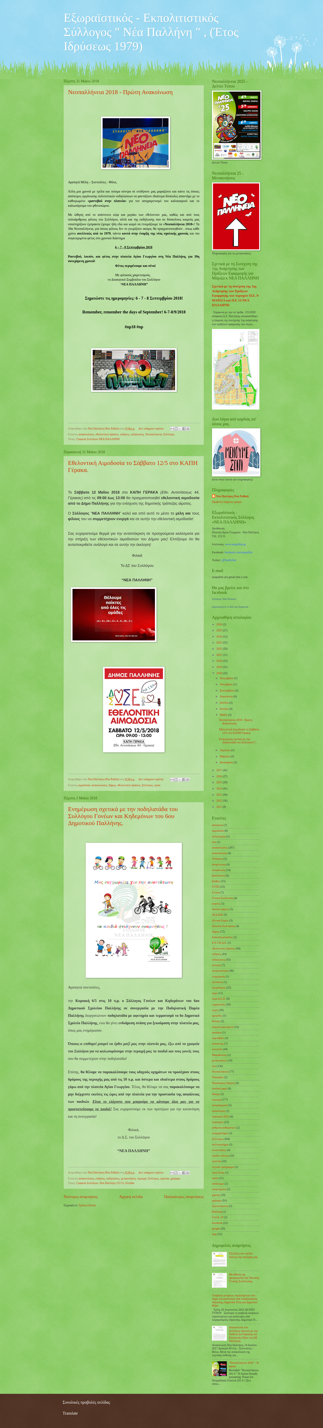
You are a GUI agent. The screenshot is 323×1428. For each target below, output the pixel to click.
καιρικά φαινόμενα (223, 1027)
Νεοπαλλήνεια (153, 434)
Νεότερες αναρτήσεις (81, 1196)
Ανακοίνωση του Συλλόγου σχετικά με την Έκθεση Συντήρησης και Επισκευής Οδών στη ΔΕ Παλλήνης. (243, 1334)
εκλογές (216, 965)
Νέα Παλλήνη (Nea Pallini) (232, 496)
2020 (219, 660)
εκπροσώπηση (220, 970)
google (216, 1228)
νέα (214, 1066)
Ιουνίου (224, 708)
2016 (219, 776)
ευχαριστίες (218, 1004)
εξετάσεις (217, 982)
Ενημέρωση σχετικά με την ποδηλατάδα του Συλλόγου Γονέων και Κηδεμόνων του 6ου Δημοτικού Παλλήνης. (123, 816)
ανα (214, 842)
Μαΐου (224, 714)
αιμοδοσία (84, 785)
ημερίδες (217, 1015)
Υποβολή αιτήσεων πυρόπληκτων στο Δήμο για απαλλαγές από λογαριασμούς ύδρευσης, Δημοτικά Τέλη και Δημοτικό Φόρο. (234, 1300)
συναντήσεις (219, 1150)
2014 (219, 788)
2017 (219, 770)
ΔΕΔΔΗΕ (217, 914)
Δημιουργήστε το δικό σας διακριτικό (230, 607)
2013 (219, 794)
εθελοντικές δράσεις (106, 434)
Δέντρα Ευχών (220, 920)
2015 (219, 782)
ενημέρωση (218, 976)
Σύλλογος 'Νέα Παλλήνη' (224, 599)
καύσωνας (218, 1043)
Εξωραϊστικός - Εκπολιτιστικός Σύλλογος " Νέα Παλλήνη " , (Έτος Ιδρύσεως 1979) (151, 32)
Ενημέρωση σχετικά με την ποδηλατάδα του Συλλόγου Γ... (238, 741)
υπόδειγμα (218, 1183)
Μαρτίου (225, 756)
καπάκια (216, 1032)
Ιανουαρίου (227, 762)
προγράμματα (220, 1105)
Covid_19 (217, 1217)
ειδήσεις (124, 434)
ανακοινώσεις (86, 434)
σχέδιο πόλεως (220, 1155)
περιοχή (141, 1178)
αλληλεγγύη (219, 836)
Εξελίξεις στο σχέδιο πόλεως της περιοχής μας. (243, 1255)
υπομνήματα (219, 1189)
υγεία (157, 785)
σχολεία (164, 1178)
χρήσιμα (175, 1178)
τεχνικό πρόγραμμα (223, 1167)
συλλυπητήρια (220, 1144)
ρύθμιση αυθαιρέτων (224, 1127)
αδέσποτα (217, 825)
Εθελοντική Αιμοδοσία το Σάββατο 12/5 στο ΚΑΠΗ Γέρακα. (239, 731)
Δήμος (112, 785)
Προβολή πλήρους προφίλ (227, 501)
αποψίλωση (218, 870)
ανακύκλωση (219, 853)
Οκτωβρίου (226, 684)
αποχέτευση (219, 864)
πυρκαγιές (218, 1122)
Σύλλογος (168, 434)
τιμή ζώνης (218, 1172)
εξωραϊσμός (219, 987)
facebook (217, 1223)
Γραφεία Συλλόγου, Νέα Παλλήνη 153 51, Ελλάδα (105, 1183)
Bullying (217, 1211)
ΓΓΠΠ (215, 886)
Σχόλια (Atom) (87, 1205)
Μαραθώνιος (219, 1055)
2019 (219, 667)
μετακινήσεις (128, 1178)
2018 (219, 673)
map (214, 1234)
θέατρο (216, 1021)
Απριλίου (225, 750)
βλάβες (216, 881)
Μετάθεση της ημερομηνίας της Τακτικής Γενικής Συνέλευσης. (244, 1278)
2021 (219, 654)
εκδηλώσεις (137, 434)
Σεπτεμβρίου (227, 690)
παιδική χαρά (219, 1088)
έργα (214, 993)
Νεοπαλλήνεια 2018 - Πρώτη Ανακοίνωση (120, 92)
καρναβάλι (218, 1038)
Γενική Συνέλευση (222, 898)
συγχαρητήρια (220, 1133)
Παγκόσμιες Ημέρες (223, 1083)
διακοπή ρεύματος (222, 937)
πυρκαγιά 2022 (220, 1116)
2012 (219, 800)
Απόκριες (217, 858)
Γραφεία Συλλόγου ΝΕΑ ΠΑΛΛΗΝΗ (98, 439)
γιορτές (216, 903)
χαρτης (216, 1195)
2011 (219, 806)
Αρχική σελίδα (131, 1196)
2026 (219, 624)
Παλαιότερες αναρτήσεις (184, 1196)
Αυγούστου (227, 696)
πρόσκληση (218, 1111)
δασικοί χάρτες (220, 909)
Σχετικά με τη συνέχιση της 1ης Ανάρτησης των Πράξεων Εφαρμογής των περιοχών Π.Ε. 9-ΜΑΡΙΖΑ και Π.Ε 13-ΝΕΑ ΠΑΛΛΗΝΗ (235, 296)
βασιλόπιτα (218, 875)
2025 (219, 630)
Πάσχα (216, 1094)
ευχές (215, 1010)
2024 (219, 636)
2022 (219, 648)
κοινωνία (217, 1049)
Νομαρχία (217, 1077)
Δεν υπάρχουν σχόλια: (152, 428)
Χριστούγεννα (220, 1206)
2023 (219, 642)
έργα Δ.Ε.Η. (219, 998)
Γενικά (216, 892)
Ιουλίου (224, 702)
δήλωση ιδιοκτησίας (223, 926)
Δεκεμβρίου (227, 678)
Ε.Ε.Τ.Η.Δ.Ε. (219, 942)
